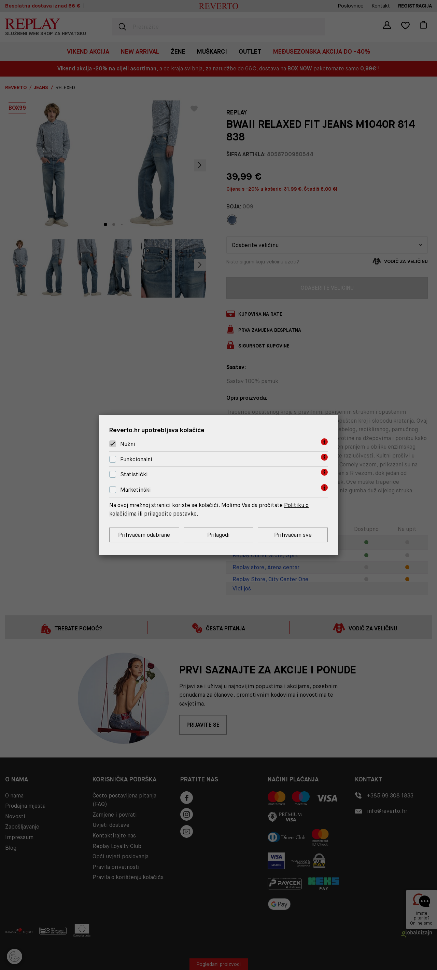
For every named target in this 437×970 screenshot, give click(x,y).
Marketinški (135, 489)
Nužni (127, 444)
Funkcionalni (136, 459)
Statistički (134, 474)
